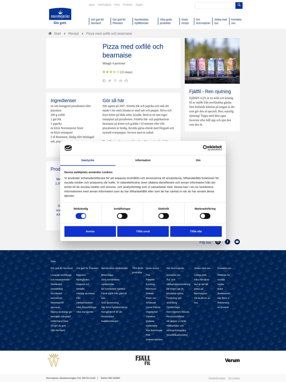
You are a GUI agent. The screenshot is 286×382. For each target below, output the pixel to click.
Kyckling (150, 284)
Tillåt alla (196, 231)
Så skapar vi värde (176, 321)
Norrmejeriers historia (177, 311)
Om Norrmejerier (175, 268)
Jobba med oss (202, 268)
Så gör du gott (58, 325)
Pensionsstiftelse (175, 316)
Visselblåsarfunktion (177, 335)
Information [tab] (143, 160)
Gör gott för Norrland (62, 268)
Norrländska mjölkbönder (114, 268)
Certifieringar (173, 307)
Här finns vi (223, 298)
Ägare (92, 5)
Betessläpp (107, 275)
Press (117, 5)
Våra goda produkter (137, 270)
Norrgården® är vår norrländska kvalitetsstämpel (111, 316)
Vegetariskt (152, 311)
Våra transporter (85, 311)
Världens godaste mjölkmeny (151, 321)
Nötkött (149, 293)
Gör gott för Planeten (87, 268)
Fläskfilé (150, 279)
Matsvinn (81, 275)
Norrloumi (151, 288)
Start (53, 261)
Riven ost (151, 298)
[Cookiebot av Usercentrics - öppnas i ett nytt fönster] (206, 148)
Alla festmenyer (154, 330)
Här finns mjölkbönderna (114, 307)
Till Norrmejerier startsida (60, 16)
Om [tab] (198, 160)
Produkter (128, 5)
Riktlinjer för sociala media (223, 280)
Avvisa (90, 231)
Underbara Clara (59, 321)
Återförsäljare (104, 5)
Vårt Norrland (58, 330)
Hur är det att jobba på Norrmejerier (201, 289)
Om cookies (234, 378)
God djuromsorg (109, 302)
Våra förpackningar (86, 307)
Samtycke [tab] (87, 160)
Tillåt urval (143, 231)
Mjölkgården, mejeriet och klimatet (83, 284)
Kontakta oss (173, 275)
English (139, 5)
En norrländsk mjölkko (113, 288)
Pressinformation (217, 378)
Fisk (148, 275)
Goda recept (152, 268)
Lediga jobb (200, 275)
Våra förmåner (201, 279)
